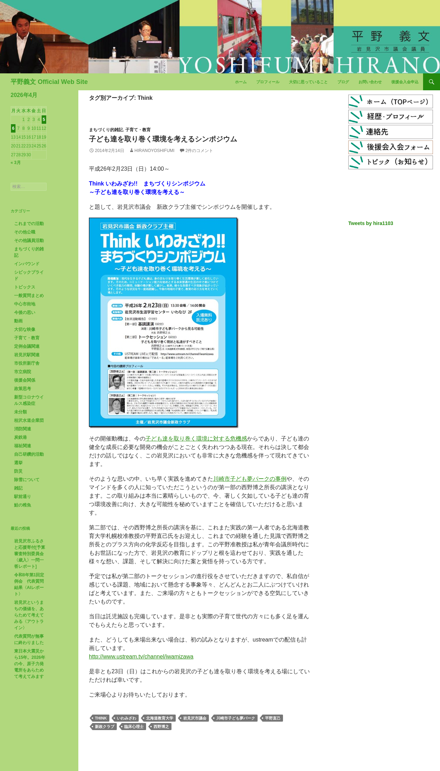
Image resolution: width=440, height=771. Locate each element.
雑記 (18, 488)
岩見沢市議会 (194, 718)
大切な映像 (24, 329)
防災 (18, 471)
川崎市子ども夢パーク (235, 718)
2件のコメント (199, 150)
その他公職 (24, 232)
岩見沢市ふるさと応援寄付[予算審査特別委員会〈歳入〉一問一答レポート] (29, 554)
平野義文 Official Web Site (49, 81)
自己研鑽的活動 (29, 454)
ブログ (343, 82)
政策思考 (22, 388)
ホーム (241, 82)
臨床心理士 (134, 726)
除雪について (27, 479)
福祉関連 (22, 445)
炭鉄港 (20, 437)
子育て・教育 (138, 129)
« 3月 (16, 162)
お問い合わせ (370, 82)
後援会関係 (24, 380)
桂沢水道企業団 (29, 420)
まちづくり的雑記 (106, 129)
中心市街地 (24, 304)
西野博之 (161, 726)
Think (101, 718)
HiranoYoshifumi (154, 150)
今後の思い (24, 312)
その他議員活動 (29, 240)
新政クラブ (104, 726)
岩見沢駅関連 (27, 354)
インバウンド (27, 263)
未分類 (20, 411)
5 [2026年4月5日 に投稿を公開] (44, 119)
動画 (18, 320)
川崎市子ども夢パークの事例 (250, 479)
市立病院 (22, 371)
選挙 (18, 462)
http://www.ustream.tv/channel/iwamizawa (141, 657)
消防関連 (22, 428)
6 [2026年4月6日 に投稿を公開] (13, 128)
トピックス (24, 287)
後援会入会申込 (404, 82)
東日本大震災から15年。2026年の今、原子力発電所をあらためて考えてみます (29, 664)
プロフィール (267, 82)
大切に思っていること (308, 82)
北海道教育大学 (159, 718)
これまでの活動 (29, 223)
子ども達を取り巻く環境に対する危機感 (196, 439)
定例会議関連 (27, 346)
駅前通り (22, 496)
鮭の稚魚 (22, 505)
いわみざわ (126, 718)
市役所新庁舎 (27, 363)
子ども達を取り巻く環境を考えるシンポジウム (163, 139)
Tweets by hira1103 (370, 223)
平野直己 (273, 718)
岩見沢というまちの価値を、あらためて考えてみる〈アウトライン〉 (29, 615)
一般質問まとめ (29, 295)
